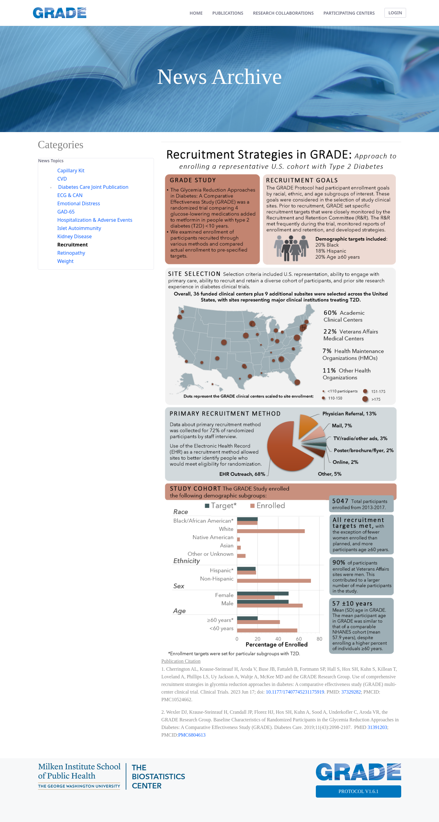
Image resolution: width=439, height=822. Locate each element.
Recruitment (72, 244)
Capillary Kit (70, 170)
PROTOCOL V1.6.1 (359, 791)
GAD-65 (66, 211)
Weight (65, 261)
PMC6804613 (191, 735)
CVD (62, 178)
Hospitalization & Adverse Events (94, 220)
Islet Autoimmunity (79, 228)
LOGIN (395, 13)
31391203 (377, 727)
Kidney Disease (74, 236)
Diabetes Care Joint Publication (93, 187)
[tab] (96, 160)
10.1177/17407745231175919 (295, 692)
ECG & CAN (70, 195)
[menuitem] (196, 13)
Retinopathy (71, 252)
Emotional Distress (78, 203)
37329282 (351, 692)
